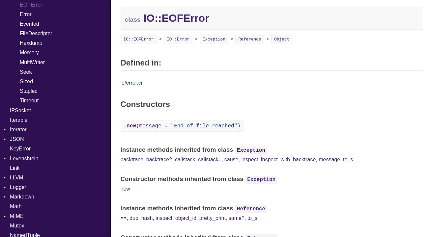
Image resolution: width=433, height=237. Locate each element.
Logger (18, 187)
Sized (26, 81)
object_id (185, 218)
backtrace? (159, 159)
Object (281, 39)
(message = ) (182, 126)
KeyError (20, 148)
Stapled (29, 91)
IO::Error (178, 39)
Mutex (17, 225)
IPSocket (20, 110)
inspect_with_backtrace (288, 159)
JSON (17, 139)
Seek (26, 72)
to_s (348, 159)
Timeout (29, 100)
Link (14, 168)
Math (16, 206)
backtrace (132, 159)
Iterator (18, 129)
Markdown (22, 196)
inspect (249, 159)
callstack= (209, 159)
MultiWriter (32, 62)
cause (231, 159)
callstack (185, 159)
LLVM (16, 177)
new (125, 189)
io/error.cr (132, 83)
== (124, 218)
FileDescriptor (36, 33)
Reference (249, 39)
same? (237, 218)
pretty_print (212, 218)
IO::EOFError (139, 39)
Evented (29, 24)
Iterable (18, 120)
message (329, 159)
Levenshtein (24, 158)
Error (26, 14)
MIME (17, 216)
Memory (29, 52)
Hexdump (31, 43)
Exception (214, 39)
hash (147, 218)
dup (134, 218)
